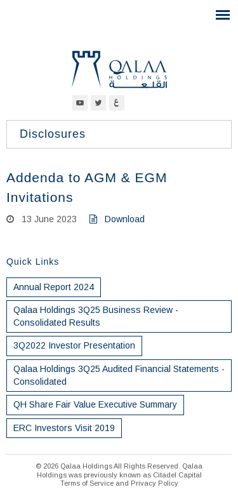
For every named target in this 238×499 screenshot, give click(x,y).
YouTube (80, 102)
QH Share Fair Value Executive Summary (95, 404)
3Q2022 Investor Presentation (74, 345)
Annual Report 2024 (53, 287)
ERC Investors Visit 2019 (64, 428)
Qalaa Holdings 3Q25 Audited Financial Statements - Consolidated (119, 375)
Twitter (98, 102)
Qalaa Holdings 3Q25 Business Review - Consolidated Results (95, 316)
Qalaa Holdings (119, 69)
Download (117, 219)
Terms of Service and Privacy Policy (119, 483)
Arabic (116, 102)
